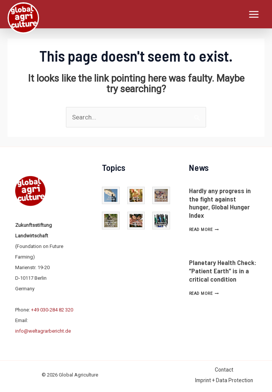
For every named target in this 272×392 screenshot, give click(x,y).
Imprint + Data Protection (224, 379)
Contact (224, 369)
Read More (204, 228)
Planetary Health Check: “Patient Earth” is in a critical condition (222, 269)
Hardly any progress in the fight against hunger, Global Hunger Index (220, 201)
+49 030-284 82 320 (52, 308)
